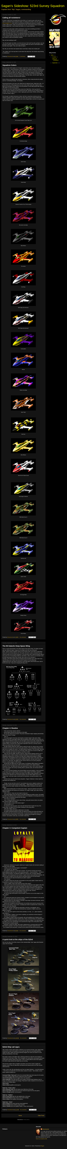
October (54, 57)
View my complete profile (41, 1138)
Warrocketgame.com (7, 23)
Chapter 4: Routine (10, 728)
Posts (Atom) (26, 1119)
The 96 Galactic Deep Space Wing (16, 646)
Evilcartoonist (45, 1129)
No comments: (23, 637)
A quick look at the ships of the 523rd (17, 939)
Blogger (42, 1145)
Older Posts (41, 1115)
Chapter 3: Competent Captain (14, 828)
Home (20, 1115)
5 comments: (23, 56)
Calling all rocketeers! (11, 18)
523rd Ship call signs (11, 1047)
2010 (52, 55)
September (55, 62)
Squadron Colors (9, 65)
